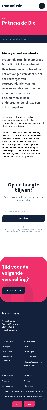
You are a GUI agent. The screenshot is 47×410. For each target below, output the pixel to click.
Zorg (26, 347)
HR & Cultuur (7, 352)
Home (4, 39)
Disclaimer (28, 386)
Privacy (27, 381)
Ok (17, 404)
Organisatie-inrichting (7, 358)
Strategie (6, 347)
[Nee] (44, 399)
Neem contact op (13, 290)
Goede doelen (30, 357)
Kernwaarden (7, 386)
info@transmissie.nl (10, 330)
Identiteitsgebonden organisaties (33, 363)
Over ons (6, 381)
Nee (29, 404)
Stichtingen (29, 352)
